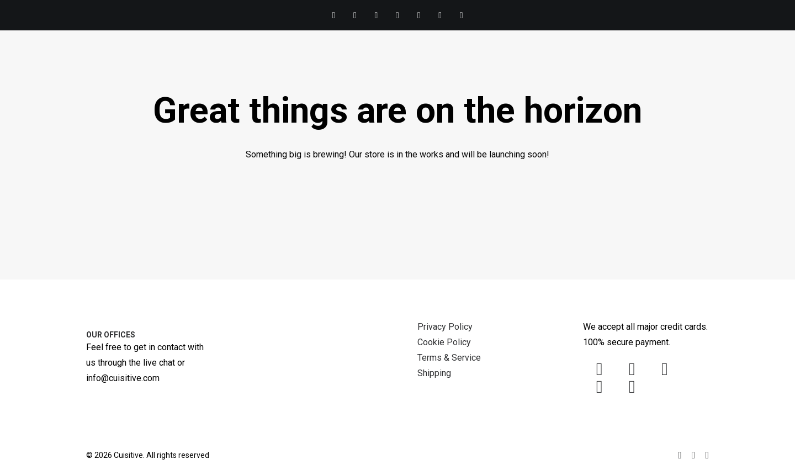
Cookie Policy (444, 342)
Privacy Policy (445, 326)
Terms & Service (449, 357)
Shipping (434, 373)
